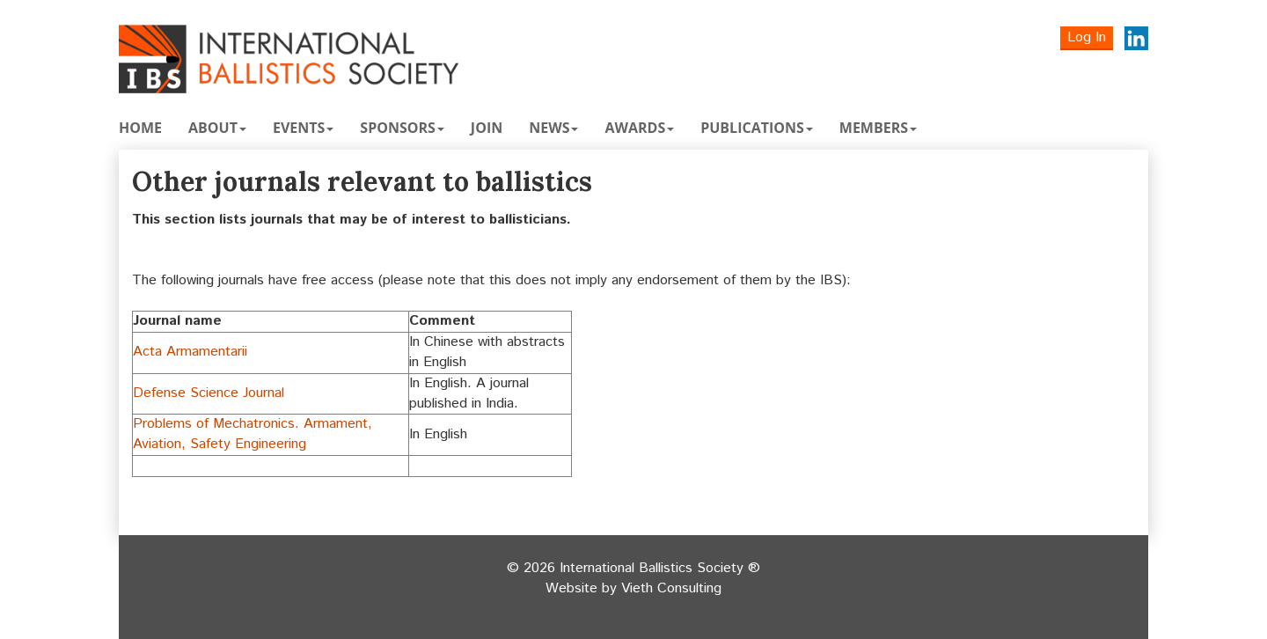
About (217, 127)
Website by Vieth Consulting (633, 589)
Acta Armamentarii (190, 352)
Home (140, 127)
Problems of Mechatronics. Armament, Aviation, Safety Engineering (252, 434)
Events (303, 127)
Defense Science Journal (208, 393)
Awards (639, 127)
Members (878, 127)
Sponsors (402, 127)
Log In (1086, 37)
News (553, 127)
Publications (756, 127)
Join (486, 127)
